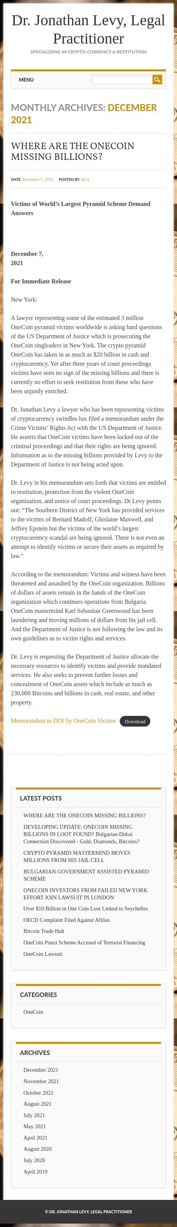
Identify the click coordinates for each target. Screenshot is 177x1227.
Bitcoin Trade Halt (44, 931)
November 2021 (41, 1081)
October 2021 (39, 1093)
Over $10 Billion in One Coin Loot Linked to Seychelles (86, 908)
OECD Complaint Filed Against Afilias (67, 920)
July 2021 (34, 1115)
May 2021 (35, 1126)
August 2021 (38, 1104)
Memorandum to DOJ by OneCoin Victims (63, 720)
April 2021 (36, 1138)
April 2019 (36, 1172)
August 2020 (38, 1149)
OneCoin (33, 1012)
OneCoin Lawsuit (43, 954)
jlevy (85, 179)
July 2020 (34, 1160)
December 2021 (41, 1070)
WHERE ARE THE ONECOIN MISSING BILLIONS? (73, 152)
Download (135, 721)
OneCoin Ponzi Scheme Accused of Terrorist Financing (84, 942)
